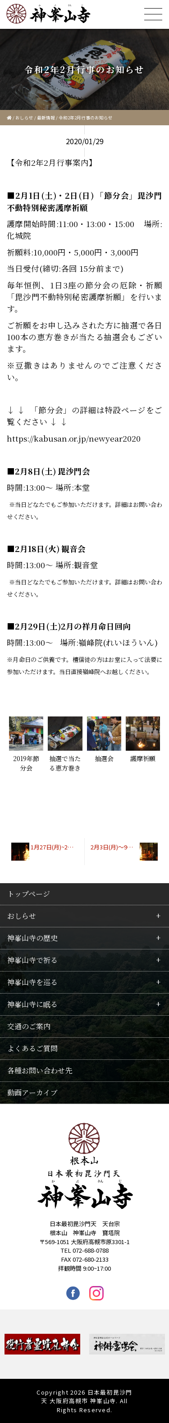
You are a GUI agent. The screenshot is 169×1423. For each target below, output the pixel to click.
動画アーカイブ (32, 1092)
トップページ (28, 894)
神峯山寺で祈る (32, 960)
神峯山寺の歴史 (32, 938)
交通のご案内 (28, 1026)
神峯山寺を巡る (32, 982)
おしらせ (24, 117)
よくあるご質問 (32, 1048)
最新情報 (46, 117)
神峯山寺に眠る (32, 1004)
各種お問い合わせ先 (39, 1070)
